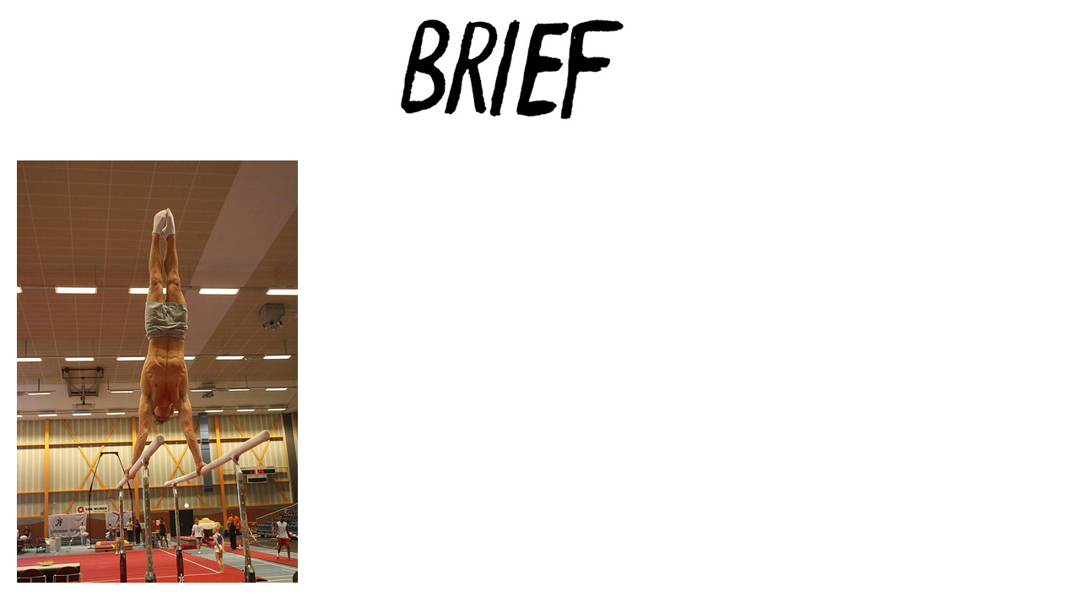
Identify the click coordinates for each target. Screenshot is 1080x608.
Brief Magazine (540, 80)
